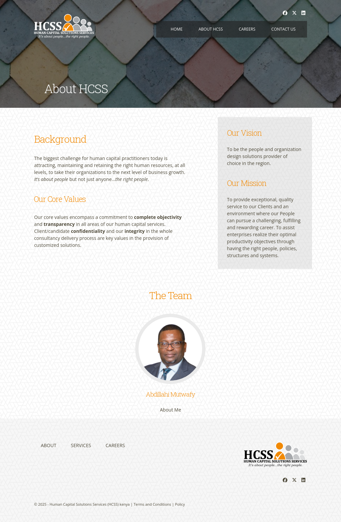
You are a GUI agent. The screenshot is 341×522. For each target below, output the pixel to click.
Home (177, 29)
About (48, 445)
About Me (170, 410)
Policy (180, 504)
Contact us (283, 29)
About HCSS (210, 29)
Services (81, 445)
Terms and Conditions (152, 504)
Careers (247, 29)
